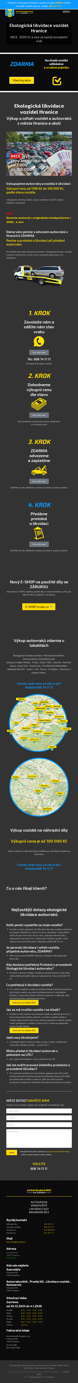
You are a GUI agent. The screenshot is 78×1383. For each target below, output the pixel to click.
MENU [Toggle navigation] (64, 12)
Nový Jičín (44, 1368)
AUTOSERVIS (39, 1202)
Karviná (40, 1365)
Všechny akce (22, 80)
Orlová (33, 1365)
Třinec (36, 1368)
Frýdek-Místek (57, 1365)
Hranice (51, 1368)
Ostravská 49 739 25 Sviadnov (12, 1255)
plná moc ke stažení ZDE (24, 1002)
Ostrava (13, 1365)
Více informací (39, 352)
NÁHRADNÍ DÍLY (39, 1212)
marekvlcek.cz (35, 1377)
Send (11, 1152)
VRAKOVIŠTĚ (39, 1205)
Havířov (47, 1365)
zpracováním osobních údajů (58, 1151)
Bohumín (26, 1365)
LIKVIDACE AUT (39, 1208)
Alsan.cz (50, 1377)
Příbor (31, 1368)
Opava (19, 1365)
